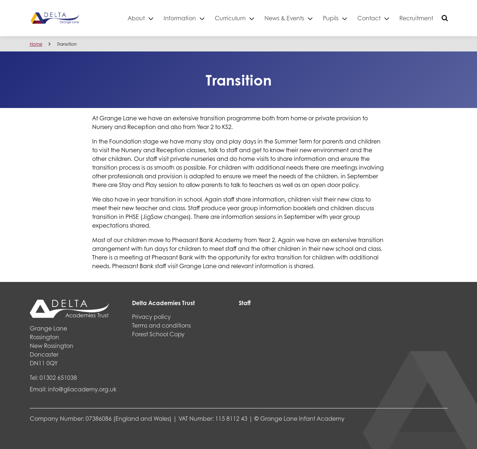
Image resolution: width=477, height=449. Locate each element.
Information (180, 18)
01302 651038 (58, 377)
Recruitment (416, 18)
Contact (369, 18)
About (136, 18)
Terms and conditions (161, 325)
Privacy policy (151, 316)
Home (36, 44)
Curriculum (230, 18)
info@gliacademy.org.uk (82, 389)
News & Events (284, 18)
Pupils (330, 18)
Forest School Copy (158, 334)
